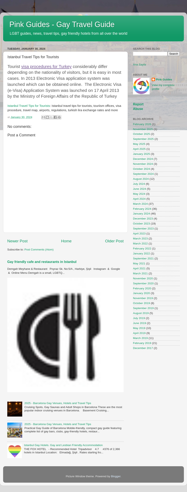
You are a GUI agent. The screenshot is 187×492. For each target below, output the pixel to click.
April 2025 (139, 148)
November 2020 (143, 278)
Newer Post (17, 241)
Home (66, 241)
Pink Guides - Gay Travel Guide (61, 24)
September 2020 (143, 283)
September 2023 (143, 228)
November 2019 (143, 298)
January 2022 (141, 253)
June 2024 (139, 188)
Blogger (116, 476)
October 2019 (141, 303)
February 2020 (142, 288)
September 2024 (143, 173)
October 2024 (141, 168)
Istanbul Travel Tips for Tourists (28, 105)
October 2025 (141, 134)
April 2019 (139, 333)
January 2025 (141, 153)
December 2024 (143, 158)
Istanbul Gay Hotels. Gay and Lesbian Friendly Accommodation (63, 445)
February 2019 (142, 343)
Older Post (114, 241)
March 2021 (140, 273)
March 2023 (140, 238)
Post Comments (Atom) (39, 249)
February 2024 (142, 208)
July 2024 (139, 183)
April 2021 (139, 268)
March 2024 (140, 203)
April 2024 (139, 198)
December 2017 (143, 348)
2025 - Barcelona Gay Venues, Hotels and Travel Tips (57, 403)
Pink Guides (164, 79)
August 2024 (141, 178)
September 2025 (143, 139)
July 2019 (139, 318)
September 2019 (143, 308)
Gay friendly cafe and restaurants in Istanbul (41, 262)
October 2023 (141, 223)
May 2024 (139, 193)
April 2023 (139, 233)
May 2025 (139, 144)
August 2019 (141, 313)
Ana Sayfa (139, 64)
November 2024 (143, 163)
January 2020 (141, 293)
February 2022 (142, 248)
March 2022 (140, 243)
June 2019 (139, 323)
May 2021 (139, 263)
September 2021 (143, 258)
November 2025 (143, 129)
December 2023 (143, 218)
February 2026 (142, 124)
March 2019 (140, 338)
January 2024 (141, 213)
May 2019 (139, 328)
